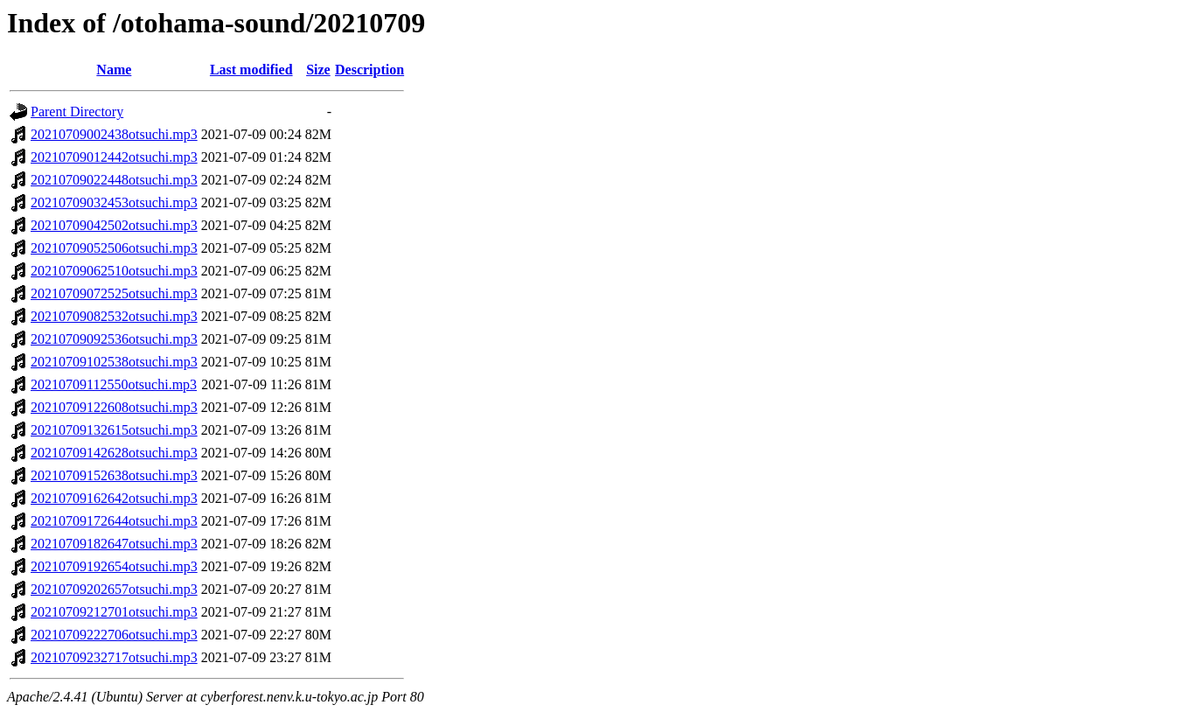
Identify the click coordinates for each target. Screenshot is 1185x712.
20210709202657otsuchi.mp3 (114, 589)
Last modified (251, 69)
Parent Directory (77, 111)
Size (318, 69)
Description (369, 69)
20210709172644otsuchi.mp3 (114, 520)
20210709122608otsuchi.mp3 (114, 407)
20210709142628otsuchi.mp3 (114, 452)
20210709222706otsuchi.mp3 (114, 634)
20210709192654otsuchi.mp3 (114, 566)
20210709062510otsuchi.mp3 (114, 270)
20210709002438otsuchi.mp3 (114, 134)
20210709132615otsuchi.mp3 (114, 429)
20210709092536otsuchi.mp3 (114, 339)
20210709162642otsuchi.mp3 (114, 498)
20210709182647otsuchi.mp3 (114, 543)
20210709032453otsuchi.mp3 (114, 202)
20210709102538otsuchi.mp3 (114, 361)
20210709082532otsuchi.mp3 (114, 316)
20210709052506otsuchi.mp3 (114, 248)
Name (113, 69)
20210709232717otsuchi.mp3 (114, 657)
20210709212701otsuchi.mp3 (114, 611)
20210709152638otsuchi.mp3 (114, 475)
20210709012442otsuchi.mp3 (114, 157)
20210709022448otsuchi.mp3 (114, 179)
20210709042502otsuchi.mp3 (114, 225)
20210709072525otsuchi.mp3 (114, 293)
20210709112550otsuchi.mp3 (114, 384)
